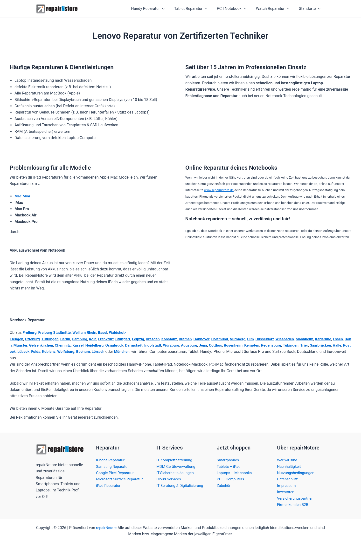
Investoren (286, 491)
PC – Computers (231, 479)
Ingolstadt (170, 345)
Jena (222, 345)
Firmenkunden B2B (293, 504)
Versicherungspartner (295, 498)
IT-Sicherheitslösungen (175, 472)
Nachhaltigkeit (289, 466)
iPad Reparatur (108, 491)
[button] (170, 9)
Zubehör (224, 485)
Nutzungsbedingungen (296, 472)
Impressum (287, 485)
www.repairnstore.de (219, 190)
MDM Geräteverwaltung (176, 466)
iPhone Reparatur (111, 460)
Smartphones (228, 460)
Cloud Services (169, 479)
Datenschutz (288, 479)
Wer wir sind (287, 460)
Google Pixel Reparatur (115, 472)
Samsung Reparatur (113, 466)
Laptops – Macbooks (235, 472)
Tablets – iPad (229, 466)
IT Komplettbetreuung (175, 460)
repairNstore (106, 527)
